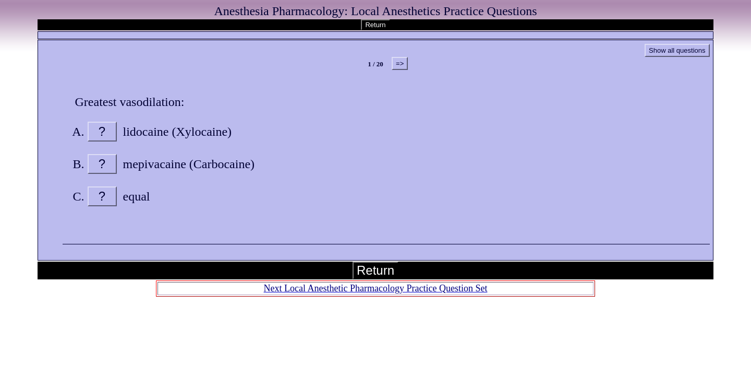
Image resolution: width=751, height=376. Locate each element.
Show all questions (677, 50)
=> (400, 63)
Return (375, 25)
